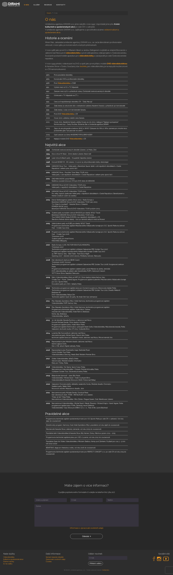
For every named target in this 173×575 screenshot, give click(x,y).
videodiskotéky (86, 56)
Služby (36, 5)
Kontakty (60, 5)
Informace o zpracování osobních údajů (86, 528)
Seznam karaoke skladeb (55, 557)
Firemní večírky (8, 561)
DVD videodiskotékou (117, 63)
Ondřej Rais (105, 570)
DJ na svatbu (7, 564)
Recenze (48, 5)
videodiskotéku (73, 53)
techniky (83, 66)
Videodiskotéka (64, 83)
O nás (26, 5)
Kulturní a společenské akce (13, 559)
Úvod (49, 13)
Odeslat (86, 536)
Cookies (49, 561)
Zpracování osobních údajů (55, 559)
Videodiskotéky (8, 557)
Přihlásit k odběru (96, 563)
